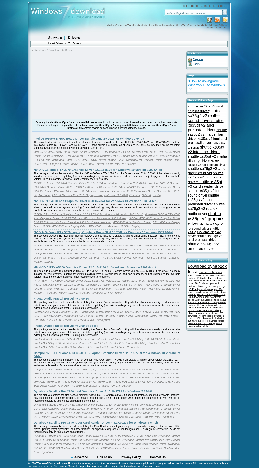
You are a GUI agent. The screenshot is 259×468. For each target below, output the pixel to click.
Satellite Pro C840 (130, 416)
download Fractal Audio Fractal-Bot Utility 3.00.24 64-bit (127, 339)
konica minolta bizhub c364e (202, 292)
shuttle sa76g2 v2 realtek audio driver (206, 209)
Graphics (134, 195)
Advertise (81, 457)
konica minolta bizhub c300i (205, 324)
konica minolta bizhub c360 (206, 322)
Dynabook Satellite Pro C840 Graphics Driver (123, 412)
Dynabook (168, 416)
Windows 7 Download (48, 50)
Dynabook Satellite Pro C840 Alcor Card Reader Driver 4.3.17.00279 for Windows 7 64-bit (96, 422)
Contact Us (158, 457)
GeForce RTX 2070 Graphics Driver (133, 191)
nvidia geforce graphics (205, 320)
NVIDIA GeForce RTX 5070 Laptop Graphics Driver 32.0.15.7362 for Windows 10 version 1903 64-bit (103, 232)
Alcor (37, 452)
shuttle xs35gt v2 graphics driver (206, 219)
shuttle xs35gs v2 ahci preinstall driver (203, 199)
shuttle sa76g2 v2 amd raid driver (203, 246)
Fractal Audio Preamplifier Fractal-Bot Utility (143, 315)
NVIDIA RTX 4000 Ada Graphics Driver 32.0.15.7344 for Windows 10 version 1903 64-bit (95, 201)
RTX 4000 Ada (98, 226)
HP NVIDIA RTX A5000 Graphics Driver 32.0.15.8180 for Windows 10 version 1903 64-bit (95, 267)
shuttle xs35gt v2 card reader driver (206, 184)
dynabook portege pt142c (213, 300)
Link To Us (220, 5)
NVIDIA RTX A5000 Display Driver (54, 292)
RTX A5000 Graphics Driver (129, 288)
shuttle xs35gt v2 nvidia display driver (207, 158)
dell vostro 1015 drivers (207, 281)
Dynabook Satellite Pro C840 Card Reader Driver (135, 444)
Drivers (74, 38)
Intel (117, 164)
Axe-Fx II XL (54, 320)
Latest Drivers (55, 43)
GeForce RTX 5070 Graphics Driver (65, 257)
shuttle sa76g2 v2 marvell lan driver (207, 134)
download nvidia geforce (210, 272)
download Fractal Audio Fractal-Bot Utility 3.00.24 (111, 311)
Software (55, 38)
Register (198, 59)
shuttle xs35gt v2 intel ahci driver (206, 149)
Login (196, 63)
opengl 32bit (194, 300)
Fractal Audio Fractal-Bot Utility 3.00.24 (61, 298)
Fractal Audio (86, 320)
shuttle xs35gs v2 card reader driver (206, 177)
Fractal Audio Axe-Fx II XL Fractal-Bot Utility (88, 315)
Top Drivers (74, 43)
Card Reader (171, 448)
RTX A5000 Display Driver (163, 288)
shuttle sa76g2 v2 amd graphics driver (207, 170)
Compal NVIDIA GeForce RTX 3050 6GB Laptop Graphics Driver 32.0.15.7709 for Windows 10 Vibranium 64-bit (106, 369)
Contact (206, 5)
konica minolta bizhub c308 (209, 280)
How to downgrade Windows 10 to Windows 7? (206, 85)
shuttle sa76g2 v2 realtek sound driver (205, 115)
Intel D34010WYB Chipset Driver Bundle (145, 159)
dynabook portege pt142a (210, 289)
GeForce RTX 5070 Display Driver (110, 257)
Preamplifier (103, 320)
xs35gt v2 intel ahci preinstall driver (207, 141)
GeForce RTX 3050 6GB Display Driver (121, 381)
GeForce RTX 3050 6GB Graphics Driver (71, 381)
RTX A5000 (83, 292)
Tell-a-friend (190, 5)
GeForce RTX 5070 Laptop (149, 257)
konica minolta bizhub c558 (202, 302)
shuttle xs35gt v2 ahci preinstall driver (206, 125)
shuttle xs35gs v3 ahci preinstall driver (205, 237)
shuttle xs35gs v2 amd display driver (204, 232)
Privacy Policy (131, 457)
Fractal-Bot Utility (66, 347)
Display (157, 195)
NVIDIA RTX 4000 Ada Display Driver (64, 226)
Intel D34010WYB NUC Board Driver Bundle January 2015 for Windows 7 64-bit (89, 138)
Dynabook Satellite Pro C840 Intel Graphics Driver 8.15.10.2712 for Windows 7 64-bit (93, 391)
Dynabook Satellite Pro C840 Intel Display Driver (88, 416)
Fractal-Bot (69, 320)
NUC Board (128, 164)
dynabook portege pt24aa (203, 285)
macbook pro (201, 307)
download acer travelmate (207, 297)
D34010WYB (87, 164)
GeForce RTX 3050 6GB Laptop (77, 385)
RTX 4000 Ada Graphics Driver (132, 222)
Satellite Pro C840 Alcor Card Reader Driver (112, 448)
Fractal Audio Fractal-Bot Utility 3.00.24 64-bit (66, 325)
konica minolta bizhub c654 (201, 275)
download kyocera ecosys (201, 316)
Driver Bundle (105, 164)
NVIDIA (146, 195)
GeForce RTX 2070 (116, 195)
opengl (211, 323)
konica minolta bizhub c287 (209, 313)
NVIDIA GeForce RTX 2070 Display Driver (77, 195)
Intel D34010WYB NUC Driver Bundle (91, 159)
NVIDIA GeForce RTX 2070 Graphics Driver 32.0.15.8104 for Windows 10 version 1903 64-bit (98, 169)
